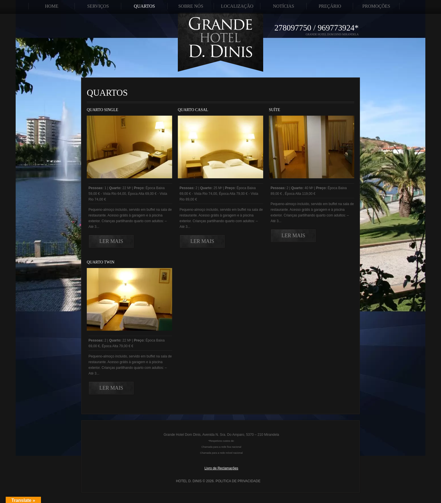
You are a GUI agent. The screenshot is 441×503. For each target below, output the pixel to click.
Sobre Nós (190, 6)
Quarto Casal (193, 110)
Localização (237, 6)
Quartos (144, 6)
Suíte (274, 110)
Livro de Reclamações (221, 468)
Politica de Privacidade (238, 481)
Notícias (283, 6)
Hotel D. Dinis (189, 481)
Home (51, 6)
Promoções (376, 6)
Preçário (330, 6)
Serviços (98, 6)
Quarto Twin (100, 262)
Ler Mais (111, 241)
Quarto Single (102, 110)
